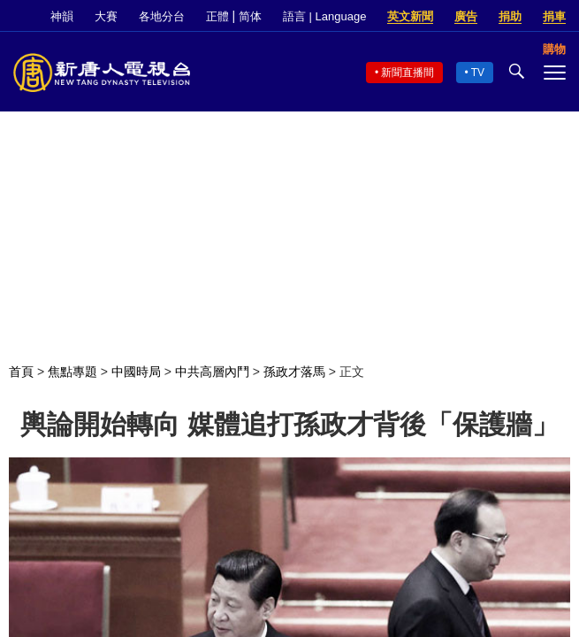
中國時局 (136, 372)
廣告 (465, 16)
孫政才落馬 (294, 372)
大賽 (106, 16)
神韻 (61, 16)
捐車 (554, 16)
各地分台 (162, 16)
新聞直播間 (407, 72)
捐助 (510, 16)
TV (477, 72)
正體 (217, 16)
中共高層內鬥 (212, 372)
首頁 (21, 372)
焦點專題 (72, 372)
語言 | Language (324, 16)
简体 (250, 16)
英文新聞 (410, 16)
